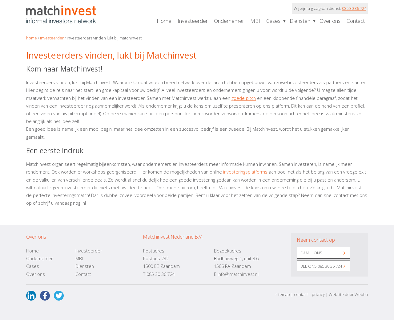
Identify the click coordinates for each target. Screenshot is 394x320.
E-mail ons (311, 253)
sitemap (282, 294)
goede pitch (243, 98)
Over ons (330, 20)
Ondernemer (229, 20)
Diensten (300, 20)
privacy (318, 294)
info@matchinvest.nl (238, 274)
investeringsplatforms (245, 172)
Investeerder (193, 20)
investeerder (52, 38)
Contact (356, 20)
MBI (255, 20)
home (31, 38)
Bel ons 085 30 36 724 (321, 266)
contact (301, 294)
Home (164, 20)
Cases (273, 20)
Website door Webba (348, 294)
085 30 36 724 (354, 8)
